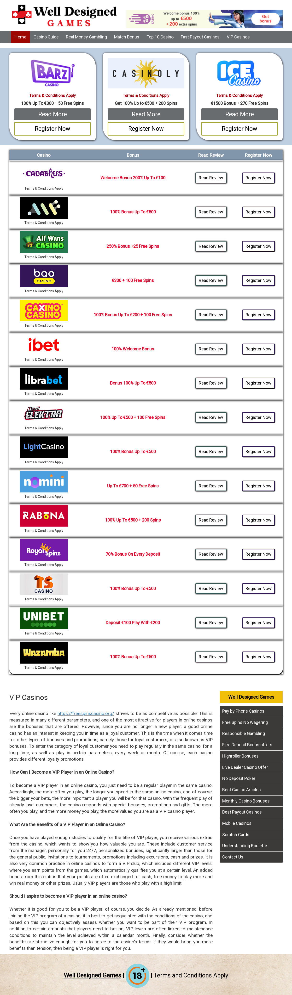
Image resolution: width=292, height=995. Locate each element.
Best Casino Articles (241, 789)
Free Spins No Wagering (245, 722)
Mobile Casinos (236, 823)
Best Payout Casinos (242, 812)
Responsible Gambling (243, 733)
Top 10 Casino (160, 36)
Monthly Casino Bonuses (246, 800)
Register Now (52, 128)
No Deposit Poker (238, 778)
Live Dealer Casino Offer (245, 767)
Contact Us (232, 856)
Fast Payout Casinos (200, 36)
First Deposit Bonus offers (247, 744)
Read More (52, 114)
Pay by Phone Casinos (243, 711)
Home (20, 36)
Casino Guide (46, 36)
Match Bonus (126, 36)
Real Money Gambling (86, 36)
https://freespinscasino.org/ (86, 713)
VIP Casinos (238, 36)
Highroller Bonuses (240, 756)
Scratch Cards (235, 834)
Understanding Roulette (244, 845)
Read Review (211, 177)
